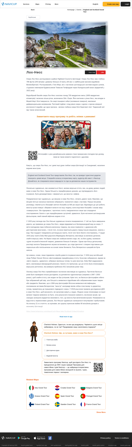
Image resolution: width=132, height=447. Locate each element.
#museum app (112, 445)
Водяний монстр (52, 356)
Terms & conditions (122, 438)
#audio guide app (125, 445)
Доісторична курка (53, 350)
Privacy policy (105, 438)
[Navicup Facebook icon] (50, 438)
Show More (101, 412)
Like (101, 72)
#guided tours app (41, 445)
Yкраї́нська (33, 17)
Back (31, 10)
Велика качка (51, 345)
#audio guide (85, 445)
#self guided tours (56, 445)
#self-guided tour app (71, 445)
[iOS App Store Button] (40, 438)
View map (90, 72)
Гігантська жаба (52, 340)
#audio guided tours (27, 445)
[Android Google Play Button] (24, 438)
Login (125, 4)
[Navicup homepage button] (10, 4)
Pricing (48, 4)
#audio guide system (98, 445)
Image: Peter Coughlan (99, 65)
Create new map (111, 4)
